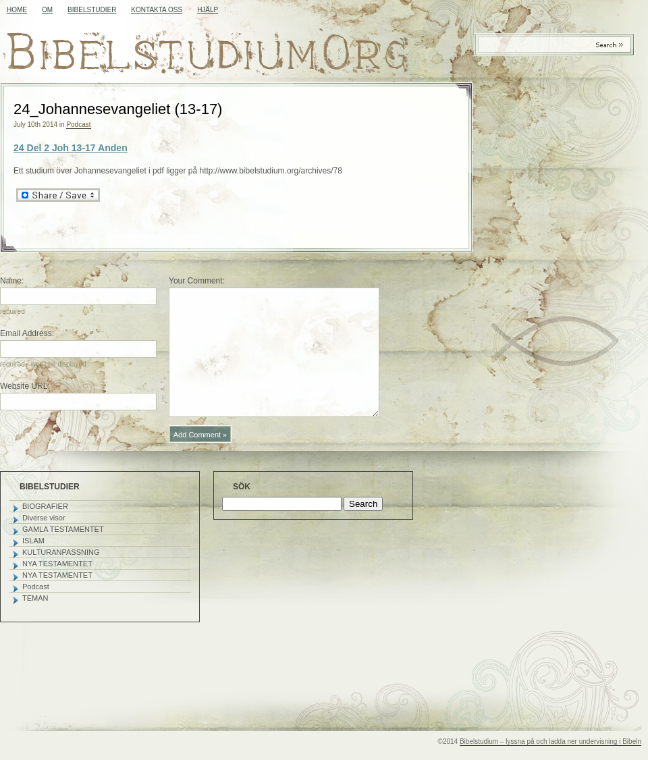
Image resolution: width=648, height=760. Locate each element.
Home (17, 9)
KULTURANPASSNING (61, 552)
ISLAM (33, 541)
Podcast (78, 124)
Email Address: (27, 333)
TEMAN (35, 598)
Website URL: (25, 386)
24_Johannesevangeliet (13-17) (118, 109)
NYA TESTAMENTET (57, 564)
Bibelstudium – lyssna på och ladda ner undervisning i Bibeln (550, 741)
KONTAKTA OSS (156, 9)
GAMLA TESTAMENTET (63, 529)
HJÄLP (207, 9)
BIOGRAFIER (45, 506)
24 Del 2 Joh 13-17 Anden (71, 147)
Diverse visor (43, 518)
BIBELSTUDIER (92, 9)
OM (47, 9)
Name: (12, 281)
